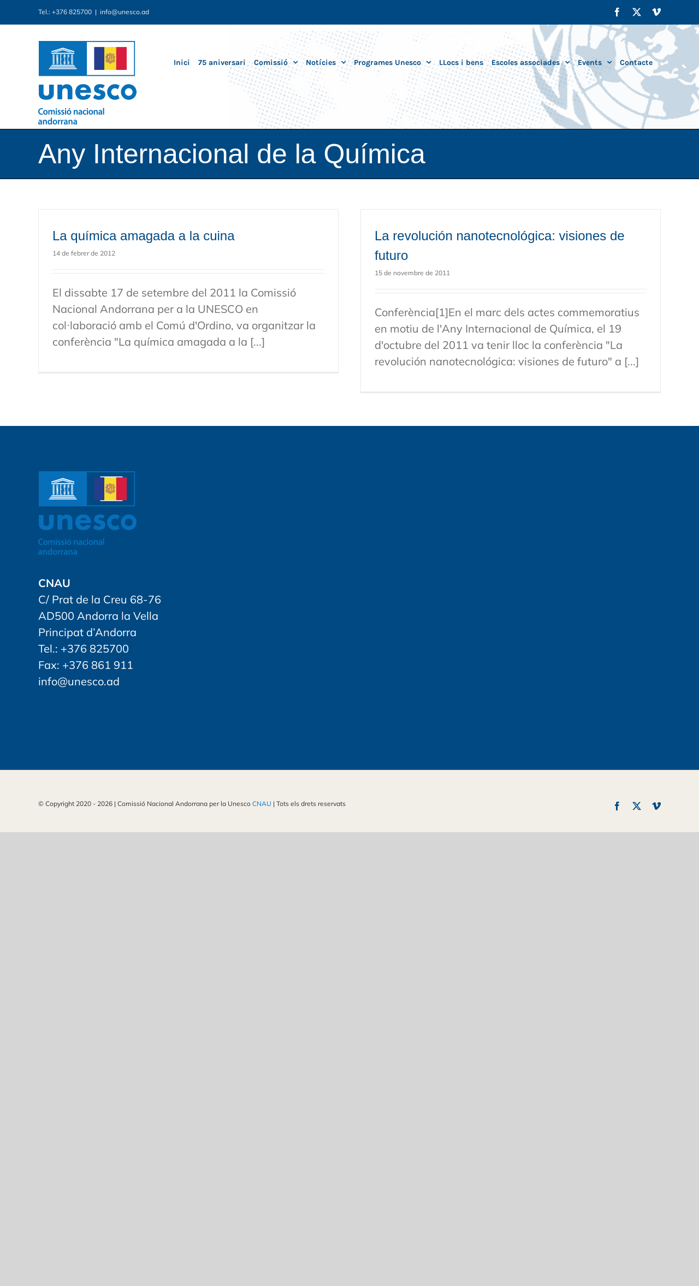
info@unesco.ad (124, 12)
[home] (87, 479)
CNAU (261, 803)
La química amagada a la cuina (143, 235)
